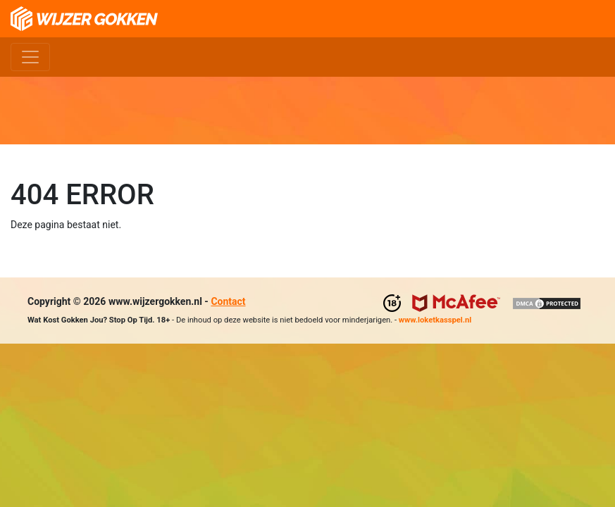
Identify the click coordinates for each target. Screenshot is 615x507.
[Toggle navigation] (30, 57)
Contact (228, 301)
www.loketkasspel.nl (435, 320)
